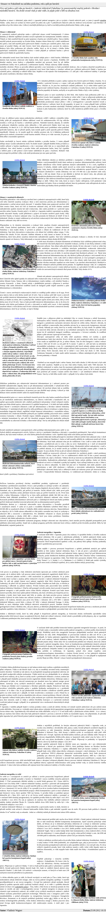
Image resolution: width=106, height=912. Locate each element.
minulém (103, 20)
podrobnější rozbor (21, 887)
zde (88, 25)
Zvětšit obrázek (89, 32)
